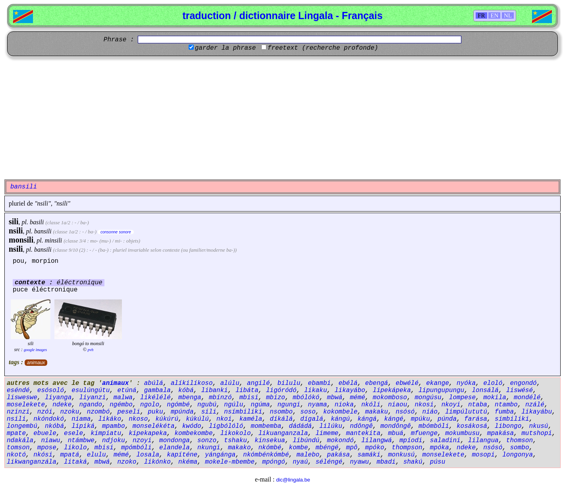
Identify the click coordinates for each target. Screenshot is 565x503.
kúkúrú (166, 419)
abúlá (153, 383)
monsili (21, 239)
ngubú (206, 404)
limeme (327, 433)
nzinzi (18, 412)
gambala (157, 390)
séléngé (329, 462)
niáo (430, 412)
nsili (16, 230)
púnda (447, 419)
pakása (338, 454)
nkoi (223, 419)
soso (307, 412)
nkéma (187, 462)
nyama (317, 404)
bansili (43, 231)
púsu (437, 462)
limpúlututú (466, 412)
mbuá (395, 433)
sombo (519, 447)
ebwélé (406, 383)
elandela (174, 447)
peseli (128, 412)
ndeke (61, 404)
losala (147, 454)
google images (35, 350)
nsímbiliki (243, 412)
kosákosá (472, 426)
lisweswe (22, 397)
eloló (492, 383)
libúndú (306, 440)
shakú (412, 462)
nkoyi (451, 404)
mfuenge (424, 433)
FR (481, 15)
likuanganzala (283, 433)
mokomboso (390, 397)
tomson (18, 447)
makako (239, 447)
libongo (508, 426)
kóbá (185, 390)
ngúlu (233, 404)
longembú (22, 426)
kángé (393, 419)
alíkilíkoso (192, 383)
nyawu (359, 462)
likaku (315, 390)
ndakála (20, 440)
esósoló (50, 390)
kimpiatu (106, 433)
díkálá (281, 419)
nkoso (138, 419)
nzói (44, 412)
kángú (340, 419)
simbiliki (512, 419)
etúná (126, 390)
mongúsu (428, 397)
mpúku (420, 419)
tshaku (235, 440)
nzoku (69, 412)
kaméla (250, 419)
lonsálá (485, 390)
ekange (437, 383)
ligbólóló (226, 426)
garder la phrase (225, 48)
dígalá (311, 419)
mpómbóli (136, 447)
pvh (90, 350)
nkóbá (54, 426)
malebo (308, 454)
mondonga (174, 440)
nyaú (300, 462)
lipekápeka (392, 390)
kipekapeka (148, 433)
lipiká (82, 426)
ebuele (44, 433)
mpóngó (273, 462)
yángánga (220, 454)
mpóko (374, 447)
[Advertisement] (282, 117)
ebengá (376, 383)
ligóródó (281, 390)
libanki (214, 390)
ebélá (347, 383)
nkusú (538, 426)
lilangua (483, 440)
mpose (46, 447)
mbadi (385, 462)
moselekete (26, 404)
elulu (96, 454)
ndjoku (113, 440)
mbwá (334, 397)
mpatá (69, 454)
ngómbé (178, 404)
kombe (298, 447)
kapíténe (182, 454)
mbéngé (327, 447)
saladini (445, 440)
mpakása (500, 433)
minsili (53, 240)
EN (494, 15)
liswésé (519, 390)
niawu (50, 440)
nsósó (405, 412)
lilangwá (376, 440)
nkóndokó (48, 419)
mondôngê (395, 426)
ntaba (477, 404)
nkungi (208, 447)
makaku (376, 412)
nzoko (126, 462)
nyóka (466, 383)
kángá (366, 419)
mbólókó (306, 397)
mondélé (527, 397)
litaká (75, 462)
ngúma (260, 404)
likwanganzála (31, 462)
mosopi (483, 454)
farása (475, 419)
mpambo (113, 426)
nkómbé (270, 447)
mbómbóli (433, 426)
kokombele (340, 412)
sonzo (206, 440)
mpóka (439, 447)
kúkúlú (197, 419)
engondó (523, 383)
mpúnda (182, 412)
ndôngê (361, 426)
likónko (157, 462)
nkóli (370, 404)
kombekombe (193, 433)
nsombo (281, 412)
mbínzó (220, 397)
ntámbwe (81, 440)
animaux (36, 362)
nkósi (42, 454)
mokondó (340, 440)
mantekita (363, 433)
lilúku (330, 426)
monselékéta (154, 426)
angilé (258, 383)
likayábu (536, 412)
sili (13, 221)
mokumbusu (462, 433)
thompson (407, 447)
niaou (397, 404)
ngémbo (121, 404)
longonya (517, 454)
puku (155, 412)
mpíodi (410, 440)
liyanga (58, 397)
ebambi (319, 383)
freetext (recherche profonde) (323, 48)
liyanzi (92, 397)
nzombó (98, 412)
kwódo (191, 426)
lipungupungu (441, 390)
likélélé (155, 397)
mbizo (275, 397)
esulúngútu (90, 390)
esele (73, 433)
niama (81, 419)
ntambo (506, 404)
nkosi (424, 404)
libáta (246, 390)
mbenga (189, 397)
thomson (519, 440)
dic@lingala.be (293, 480)
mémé (357, 397)
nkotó (16, 454)
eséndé (18, 390)
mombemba (266, 426)
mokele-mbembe (230, 462)
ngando (90, 404)
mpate (16, 433)
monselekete (443, 454)
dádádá (300, 426)
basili (37, 222)
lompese (462, 397)
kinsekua (270, 440)
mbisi (248, 397)
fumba (504, 412)
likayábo (350, 390)
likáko (109, 419)
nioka (344, 404)
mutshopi (536, 433)
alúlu (229, 383)
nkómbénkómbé (266, 454)
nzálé (534, 404)
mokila (494, 397)
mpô (352, 447)
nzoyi (142, 440)
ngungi (289, 404)
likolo (75, 447)
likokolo (235, 433)
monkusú (401, 454)
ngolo (149, 404)
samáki (368, 454)
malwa (123, 397)
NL (508, 15)
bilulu (289, 383)
